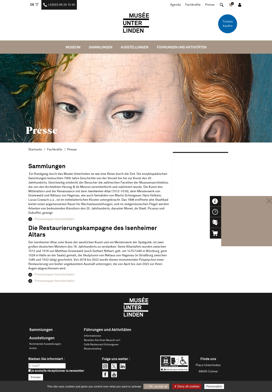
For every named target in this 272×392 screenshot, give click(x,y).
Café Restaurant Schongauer (101, 344)
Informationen (92, 336)
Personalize (214, 386)
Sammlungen (100, 47)
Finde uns (208, 359)
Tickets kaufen (228, 23)
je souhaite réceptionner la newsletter (56, 370)
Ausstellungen (134, 47)
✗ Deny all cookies (186, 386)
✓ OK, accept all (156, 386)
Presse (210, 4)
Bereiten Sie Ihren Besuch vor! (102, 340)
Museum (73, 47)
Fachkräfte (193, 4)
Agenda (175, 4)
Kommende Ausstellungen (45, 344)
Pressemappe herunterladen (54, 219)
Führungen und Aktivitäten (181, 47)
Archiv (33, 348)
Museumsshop (92, 348)
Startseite (35, 149)
